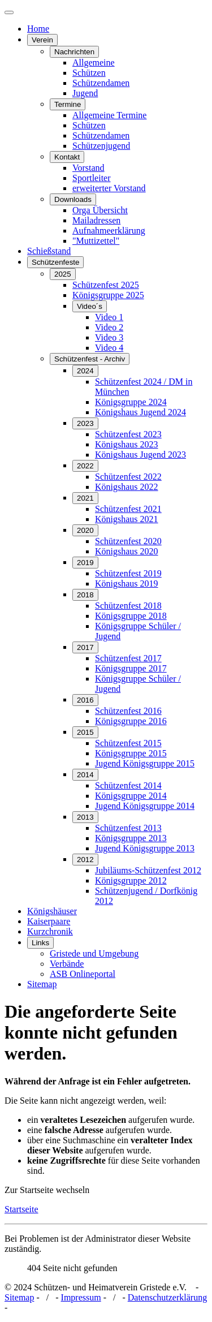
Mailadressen (96, 220)
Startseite (21, 1209)
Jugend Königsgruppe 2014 (144, 806)
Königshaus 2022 (126, 487)
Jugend (85, 93)
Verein (42, 40)
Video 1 (109, 317)
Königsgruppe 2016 (131, 721)
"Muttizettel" (95, 241)
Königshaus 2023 (126, 444)
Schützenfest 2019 (128, 573)
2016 (85, 700)
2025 (62, 274)
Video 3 (109, 337)
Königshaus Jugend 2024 (140, 412)
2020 (85, 530)
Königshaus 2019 (126, 583)
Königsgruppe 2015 (131, 753)
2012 (85, 859)
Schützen (89, 72)
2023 (85, 423)
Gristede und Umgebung (94, 953)
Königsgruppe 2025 (108, 295)
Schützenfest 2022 (128, 476)
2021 (85, 498)
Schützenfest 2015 (128, 743)
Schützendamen (100, 83)
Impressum (81, 1297)
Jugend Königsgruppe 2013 (144, 848)
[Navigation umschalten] (9, 12)
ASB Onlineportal (82, 974)
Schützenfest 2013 (128, 828)
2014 (85, 774)
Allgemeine (93, 62)
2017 (85, 647)
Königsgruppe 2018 (131, 616)
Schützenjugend (101, 145)
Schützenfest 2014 (128, 785)
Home (38, 28)
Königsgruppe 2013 (131, 838)
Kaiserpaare (48, 921)
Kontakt (67, 157)
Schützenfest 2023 (128, 434)
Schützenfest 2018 (128, 605)
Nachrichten (74, 52)
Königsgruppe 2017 (131, 668)
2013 (85, 817)
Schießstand (49, 251)
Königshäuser (52, 911)
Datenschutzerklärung (167, 1297)
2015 (85, 732)
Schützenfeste (55, 262)
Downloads (73, 199)
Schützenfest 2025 (105, 285)
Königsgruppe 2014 (131, 795)
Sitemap (42, 984)
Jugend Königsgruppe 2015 (144, 763)
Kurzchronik (50, 931)
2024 (85, 371)
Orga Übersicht (100, 210)
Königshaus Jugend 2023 (140, 454)
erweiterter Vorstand (109, 188)
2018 (85, 595)
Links (40, 942)
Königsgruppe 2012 (131, 880)
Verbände (67, 963)
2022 (85, 466)
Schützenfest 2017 (128, 658)
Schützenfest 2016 (128, 711)
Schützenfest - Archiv (89, 359)
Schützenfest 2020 (128, 541)
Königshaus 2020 (126, 551)
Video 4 (109, 347)
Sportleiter (91, 178)
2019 (85, 562)
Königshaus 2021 (126, 519)
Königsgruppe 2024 (131, 402)
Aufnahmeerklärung (108, 230)
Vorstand (88, 168)
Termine (67, 104)
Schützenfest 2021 (128, 509)
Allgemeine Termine (109, 115)
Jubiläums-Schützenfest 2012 (148, 870)
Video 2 (109, 327)
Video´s (89, 306)
